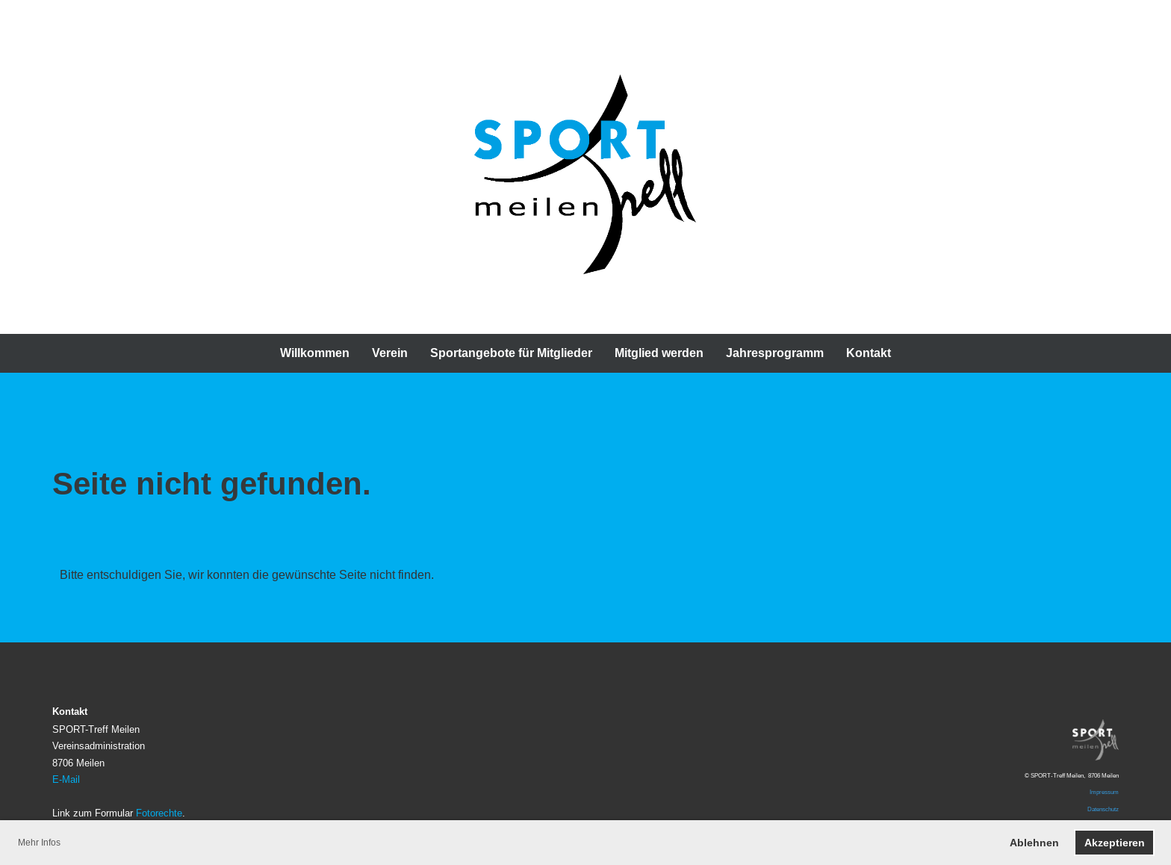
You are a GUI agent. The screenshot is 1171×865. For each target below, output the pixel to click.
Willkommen (315, 353)
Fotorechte (159, 813)
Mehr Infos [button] (39, 842)
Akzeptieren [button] (1114, 843)
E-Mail (66, 779)
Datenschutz (1103, 809)
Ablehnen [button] (1034, 843)
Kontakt (868, 353)
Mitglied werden (659, 353)
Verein (390, 353)
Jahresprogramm (775, 353)
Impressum (1104, 792)
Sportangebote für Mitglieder (511, 353)
